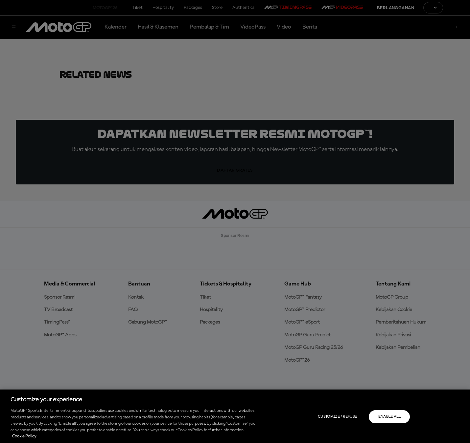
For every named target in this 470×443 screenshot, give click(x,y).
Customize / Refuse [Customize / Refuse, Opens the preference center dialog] (337, 417)
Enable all (389, 417)
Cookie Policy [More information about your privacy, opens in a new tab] (24, 436)
